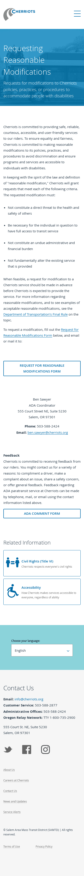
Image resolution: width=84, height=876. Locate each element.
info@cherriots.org (29, 699)
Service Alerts (12, 812)
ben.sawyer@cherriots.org (48, 432)
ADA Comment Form (42, 513)
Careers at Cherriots (16, 780)
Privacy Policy (44, 846)
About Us (9, 769)
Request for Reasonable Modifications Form (42, 368)
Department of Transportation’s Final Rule (35, 314)
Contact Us (10, 791)
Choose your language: (25, 641)
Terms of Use (11, 846)
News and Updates (15, 801)
